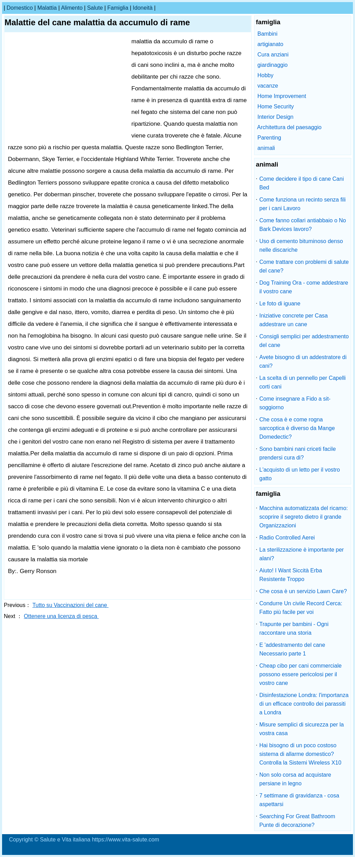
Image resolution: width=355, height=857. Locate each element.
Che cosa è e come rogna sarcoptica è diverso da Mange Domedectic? (297, 428)
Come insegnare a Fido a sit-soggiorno (294, 403)
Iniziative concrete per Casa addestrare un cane (293, 320)
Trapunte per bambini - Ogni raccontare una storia (294, 628)
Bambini (267, 34)
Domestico (20, 8)
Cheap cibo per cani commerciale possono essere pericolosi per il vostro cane (300, 674)
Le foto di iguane (279, 303)
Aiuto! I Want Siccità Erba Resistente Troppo (290, 575)
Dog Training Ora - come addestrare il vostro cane (303, 287)
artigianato (270, 44)
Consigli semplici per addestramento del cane (304, 340)
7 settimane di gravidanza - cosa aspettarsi (299, 800)
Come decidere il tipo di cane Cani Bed (301, 183)
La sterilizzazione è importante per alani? (301, 554)
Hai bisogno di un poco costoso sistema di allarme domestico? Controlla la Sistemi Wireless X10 (300, 754)
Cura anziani (272, 54)
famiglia (117, 8)
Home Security (275, 106)
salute (95, 8)
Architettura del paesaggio (289, 127)
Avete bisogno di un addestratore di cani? (302, 361)
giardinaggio (272, 65)
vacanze (267, 86)
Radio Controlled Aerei (287, 538)
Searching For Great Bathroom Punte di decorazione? (297, 820)
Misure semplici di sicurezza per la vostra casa (301, 729)
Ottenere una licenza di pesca (61, 616)
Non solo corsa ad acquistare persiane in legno (295, 779)
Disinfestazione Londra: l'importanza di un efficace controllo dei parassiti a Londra (303, 703)
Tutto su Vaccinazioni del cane (70, 605)
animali (266, 148)
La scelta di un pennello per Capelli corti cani (302, 382)
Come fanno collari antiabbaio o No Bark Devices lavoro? (302, 224)
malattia (47, 8)
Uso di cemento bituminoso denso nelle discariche (301, 245)
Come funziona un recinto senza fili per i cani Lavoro (302, 204)
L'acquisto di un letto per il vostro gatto (299, 474)
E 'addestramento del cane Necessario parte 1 (292, 649)
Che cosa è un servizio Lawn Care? (303, 591)
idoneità (143, 8)
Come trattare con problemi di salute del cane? (304, 266)
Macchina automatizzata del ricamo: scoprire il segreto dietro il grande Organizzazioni (303, 516)
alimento (72, 8)
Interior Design (275, 117)
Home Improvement (281, 96)
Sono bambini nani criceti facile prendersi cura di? (297, 453)
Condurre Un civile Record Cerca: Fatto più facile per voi (300, 607)
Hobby (265, 75)
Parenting (269, 138)
